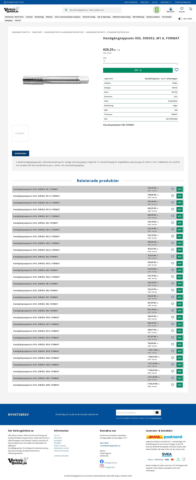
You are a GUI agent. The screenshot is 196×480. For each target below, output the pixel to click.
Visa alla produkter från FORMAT (118, 125)
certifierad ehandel (61, 456)
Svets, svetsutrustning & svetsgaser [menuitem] (67, 17)
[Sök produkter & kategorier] (95, 9)
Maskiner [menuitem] (49, 17)
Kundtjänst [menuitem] (165, 2)
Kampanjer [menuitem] (8, 20)
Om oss (57, 435)
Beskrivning (20, 153)
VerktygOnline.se (110, 463)
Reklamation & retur (61, 448)
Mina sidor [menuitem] (145, 2)
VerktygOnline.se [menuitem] (130, 2)
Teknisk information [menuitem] (182, 2)
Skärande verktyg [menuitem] (89, 17)
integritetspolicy (156, 418)
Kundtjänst (58, 440)
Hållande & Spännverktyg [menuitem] (121, 17)
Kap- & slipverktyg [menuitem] (104, 17)
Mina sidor (58, 438)
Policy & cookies (60, 445)
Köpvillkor (57, 443)
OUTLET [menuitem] (18, 20)
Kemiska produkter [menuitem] (153, 17)
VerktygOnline (109, 467)
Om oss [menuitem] (154, 2)
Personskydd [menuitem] (166, 17)
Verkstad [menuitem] (29, 17)
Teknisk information (61, 451)
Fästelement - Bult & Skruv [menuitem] (14, 17)
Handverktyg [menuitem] (39, 17)
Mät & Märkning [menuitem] (138, 17)
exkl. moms (188, 19)
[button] (182, 10)
